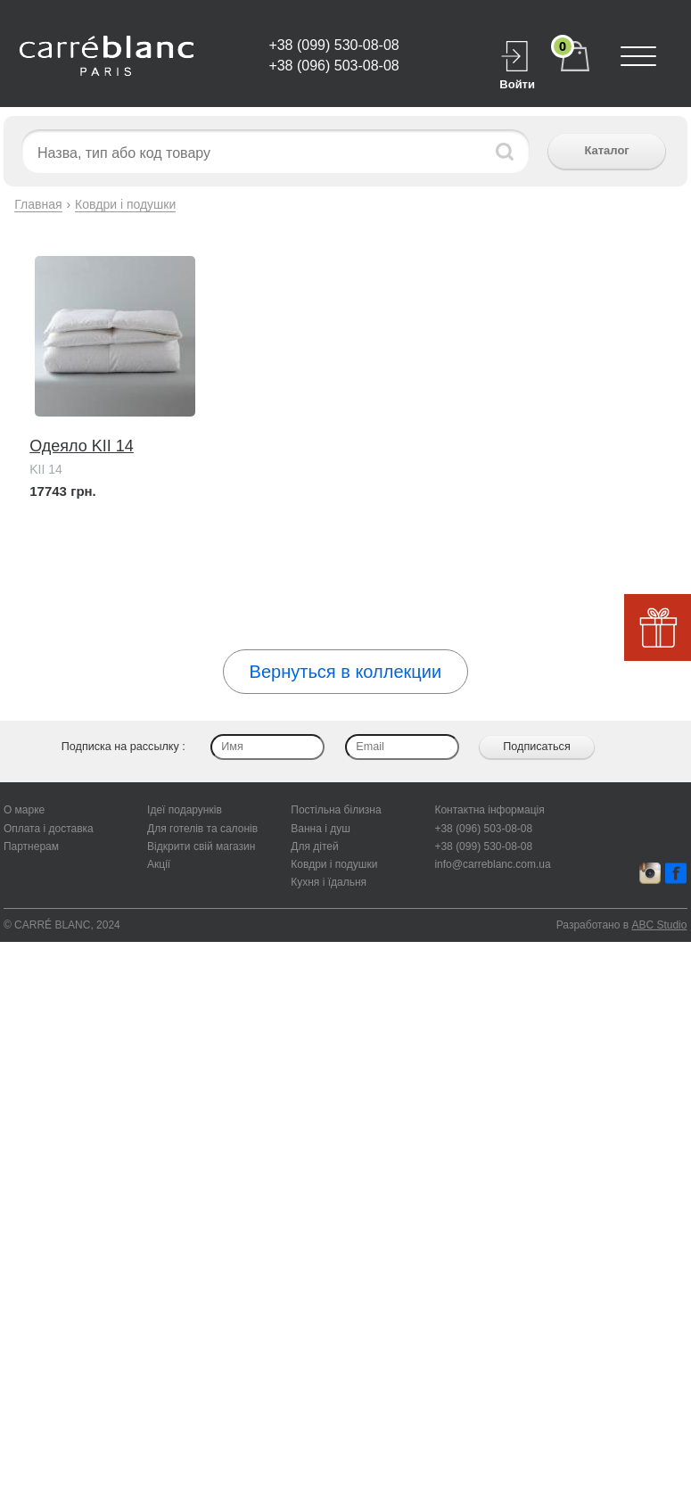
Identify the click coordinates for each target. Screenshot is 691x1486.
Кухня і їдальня (328, 882)
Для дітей (314, 846)
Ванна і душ (320, 828)
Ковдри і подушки (125, 204)
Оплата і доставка (49, 828)
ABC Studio (659, 925)
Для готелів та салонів (202, 828)
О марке (24, 810)
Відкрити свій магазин (201, 846)
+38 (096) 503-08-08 (333, 65)
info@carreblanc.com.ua (492, 864)
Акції (158, 864)
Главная (38, 204)
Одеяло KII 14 (81, 446)
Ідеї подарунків (184, 810)
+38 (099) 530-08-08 (333, 45)
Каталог (606, 150)
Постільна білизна (336, 810)
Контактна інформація (489, 810)
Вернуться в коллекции (345, 671)
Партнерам (31, 846)
